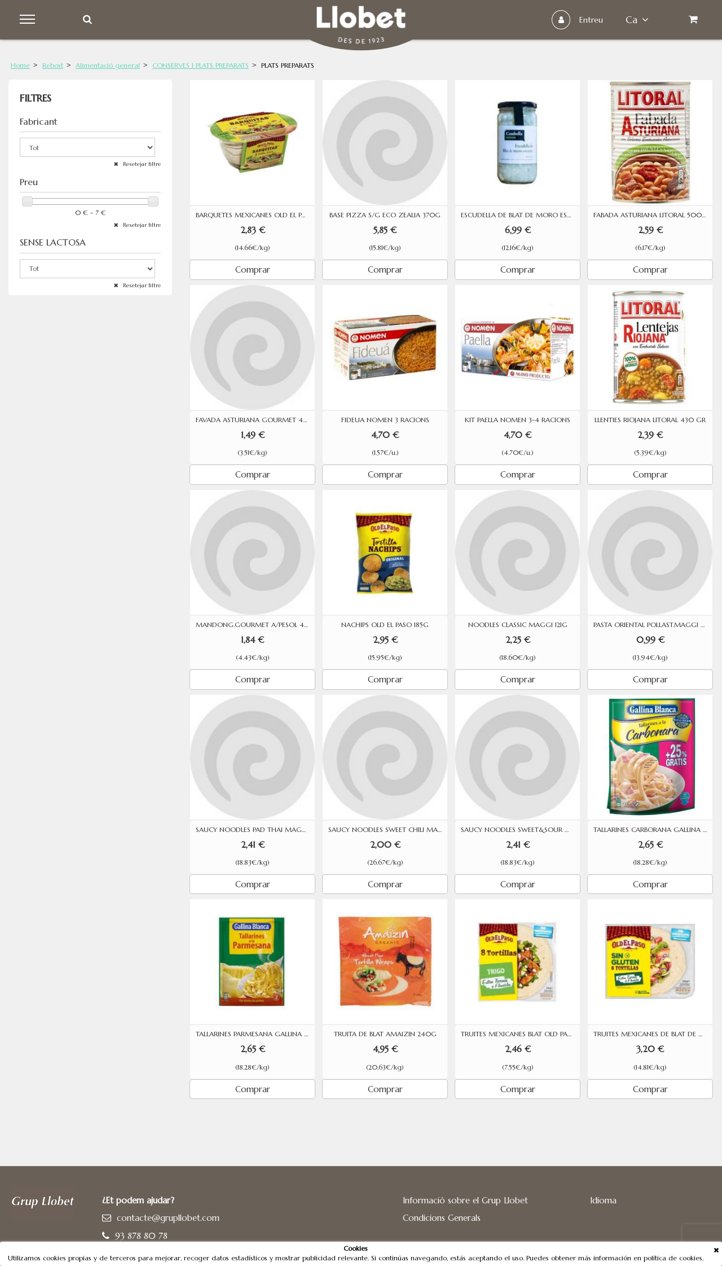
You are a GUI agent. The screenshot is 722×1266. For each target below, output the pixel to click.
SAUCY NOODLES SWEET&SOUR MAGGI (520, 829)
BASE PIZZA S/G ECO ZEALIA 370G (385, 215)
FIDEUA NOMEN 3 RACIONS (385, 420)
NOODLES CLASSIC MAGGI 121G (517, 624)
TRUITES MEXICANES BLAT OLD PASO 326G (520, 1034)
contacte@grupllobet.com (168, 1217)
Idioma (603, 1200)
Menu (29, 20)
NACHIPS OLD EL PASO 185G (385, 624)
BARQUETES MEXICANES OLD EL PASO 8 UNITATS (255, 215)
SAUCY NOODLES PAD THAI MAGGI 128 (255, 829)
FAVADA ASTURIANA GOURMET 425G (255, 420)
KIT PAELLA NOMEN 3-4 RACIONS (517, 420)
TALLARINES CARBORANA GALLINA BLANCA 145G (652, 829)
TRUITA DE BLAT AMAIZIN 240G (385, 1034)
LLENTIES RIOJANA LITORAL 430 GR (650, 420)
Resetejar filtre (141, 164)
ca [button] (637, 20)
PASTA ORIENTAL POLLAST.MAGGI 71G (652, 624)
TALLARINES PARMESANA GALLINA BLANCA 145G (255, 1034)
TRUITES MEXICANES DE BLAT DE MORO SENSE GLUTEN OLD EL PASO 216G (652, 1034)
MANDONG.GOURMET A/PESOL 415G (255, 624)
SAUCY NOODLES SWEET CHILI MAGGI (387, 829)
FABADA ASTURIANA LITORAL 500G (650, 215)
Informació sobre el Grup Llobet (465, 1200)
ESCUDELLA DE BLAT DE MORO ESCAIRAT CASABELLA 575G (520, 215)
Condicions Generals (442, 1217)
